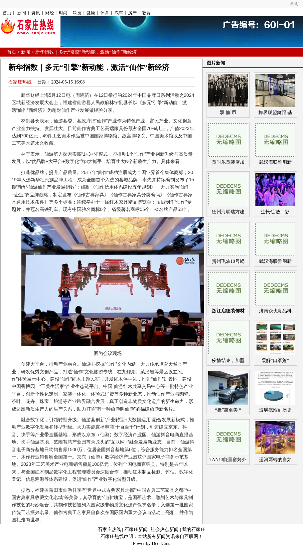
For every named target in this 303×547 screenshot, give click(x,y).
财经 (49, 12)
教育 (146, 12)
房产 (132, 12)
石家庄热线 (20, 82)
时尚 (63, 12)
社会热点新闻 (165, 529)
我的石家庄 (193, 529)
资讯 (35, 12)
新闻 (21, 12)
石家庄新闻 (136, 529)
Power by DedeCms (151, 543)
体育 (104, 12)
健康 (90, 12)
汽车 (118, 12)
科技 (77, 12)
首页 (294, 4)
